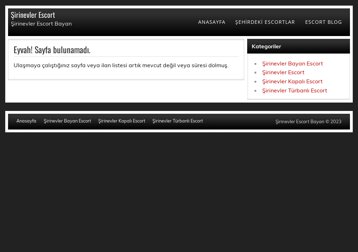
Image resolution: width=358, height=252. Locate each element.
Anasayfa (26, 121)
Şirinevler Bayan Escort (292, 63)
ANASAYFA (211, 22)
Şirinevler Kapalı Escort (292, 81)
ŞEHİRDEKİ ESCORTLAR (265, 22)
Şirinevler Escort (33, 14)
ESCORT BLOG (323, 22)
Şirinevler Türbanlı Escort (294, 90)
